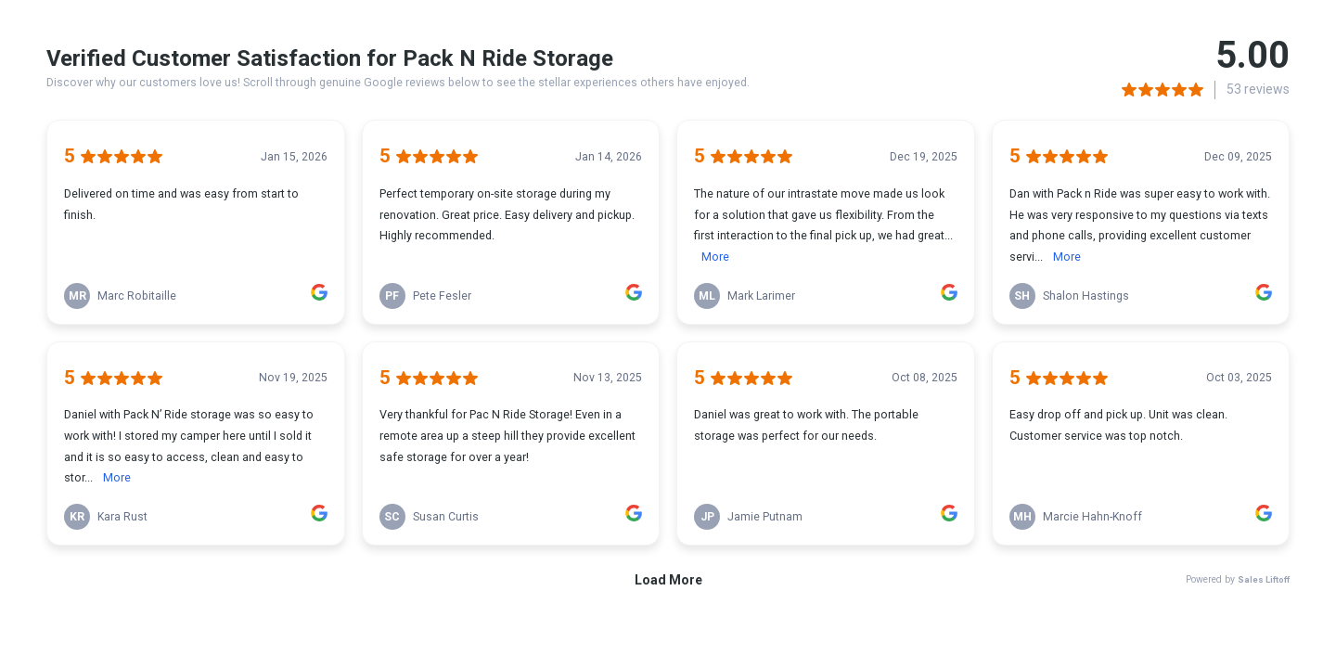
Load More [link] (668, 579)
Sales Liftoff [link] (1264, 579)
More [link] (715, 256)
